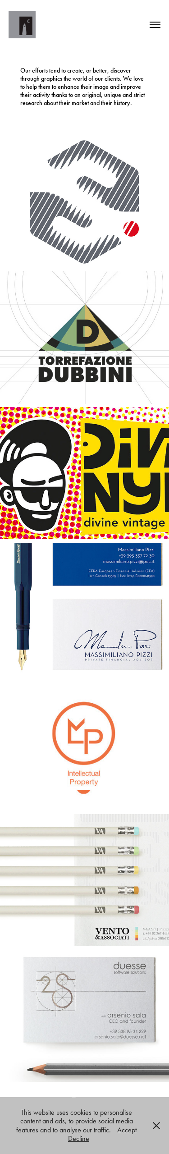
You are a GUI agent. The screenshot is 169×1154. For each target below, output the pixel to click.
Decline (78, 1138)
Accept (127, 1130)
